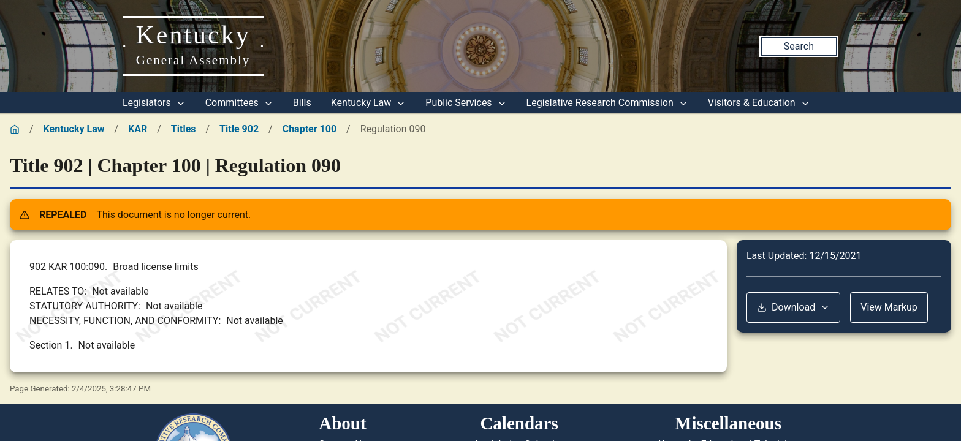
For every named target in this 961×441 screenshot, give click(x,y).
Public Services (465, 102)
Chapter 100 (309, 129)
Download (793, 307)
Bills (302, 102)
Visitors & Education (759, 102)
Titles (183, 129)
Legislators (154, 102)
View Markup (888, 307)
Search (799, 46)
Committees (239, 102)
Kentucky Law (368, 102)
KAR (137, 129)
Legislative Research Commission (607, 102)
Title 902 (239, 129)
